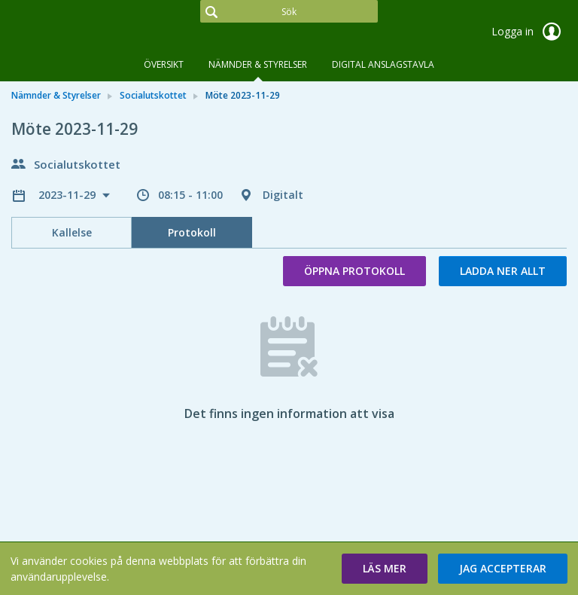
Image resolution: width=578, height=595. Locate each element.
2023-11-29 (68, 195)
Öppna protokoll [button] (354, 271)
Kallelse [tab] (72, 232)
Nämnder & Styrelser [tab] (257, 64)
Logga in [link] (529, 32)
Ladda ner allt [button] (503, 271)
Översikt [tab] (164, 64)
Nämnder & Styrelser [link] (56, 95)
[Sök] (289, 11)
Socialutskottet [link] (153, 95)
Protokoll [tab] (192, 232)
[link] (86, 33)
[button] (384, 569)
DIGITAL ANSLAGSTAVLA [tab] (383, 64)
